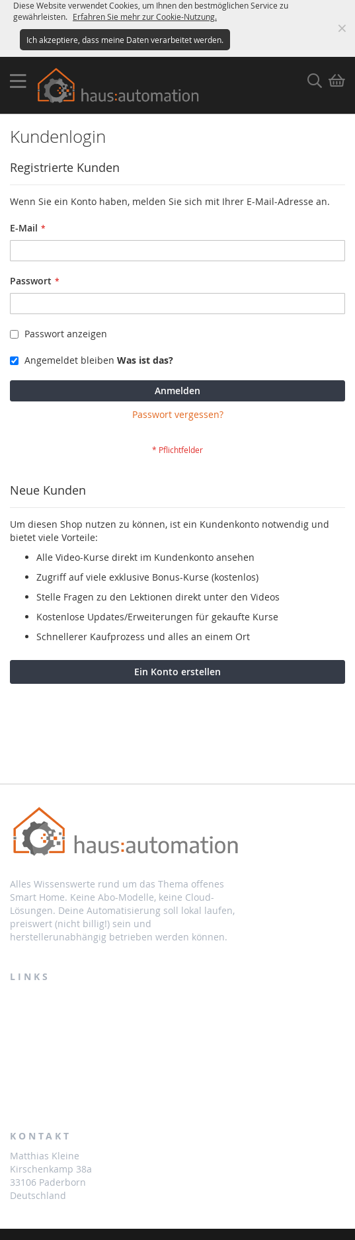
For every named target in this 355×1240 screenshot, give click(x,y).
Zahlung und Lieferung (66, 1061)
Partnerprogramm (56, 1032)
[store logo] (120, 85)
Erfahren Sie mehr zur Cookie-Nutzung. (145, 16)
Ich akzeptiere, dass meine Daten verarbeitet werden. (124, 39)
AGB (20, 1088)
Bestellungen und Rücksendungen (95, 1004)
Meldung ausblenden (342, 28)
